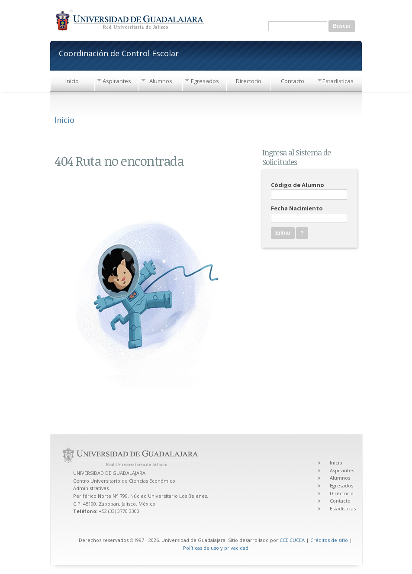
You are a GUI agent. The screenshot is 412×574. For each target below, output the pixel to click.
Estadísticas (338, 81)
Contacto (292, 81)
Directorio (248, 81)
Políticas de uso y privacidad (215, 548)
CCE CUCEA (292, 540)
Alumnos (160, 81)
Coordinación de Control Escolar (119, 52)
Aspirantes (117, 81)
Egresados (205, 81)
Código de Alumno (297, 185)
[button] (302, 233)
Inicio (72, 81)
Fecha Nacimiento (297, 208)
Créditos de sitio (329, 540)
